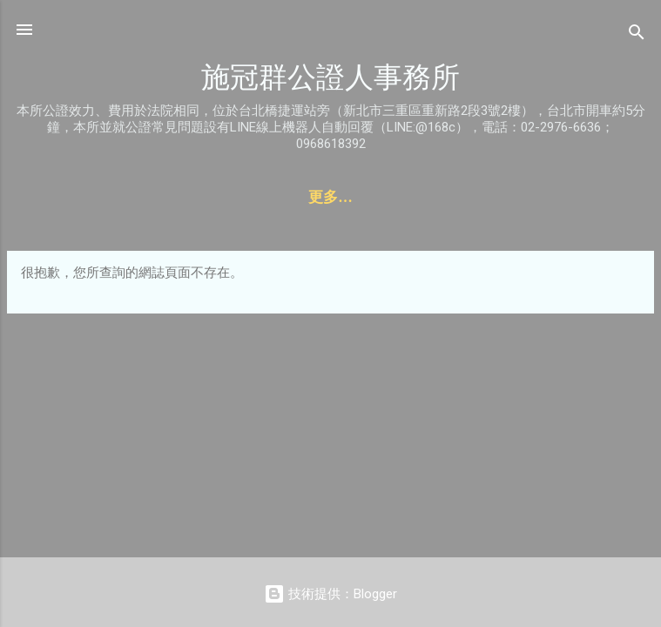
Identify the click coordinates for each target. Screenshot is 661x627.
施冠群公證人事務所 (330, 77)
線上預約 (331, 197)
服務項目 (240, 197)
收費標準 (421, 197)
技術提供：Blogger (330, 594)
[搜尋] (636, 35)
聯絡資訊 (149, 197)
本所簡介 (512, 197)
